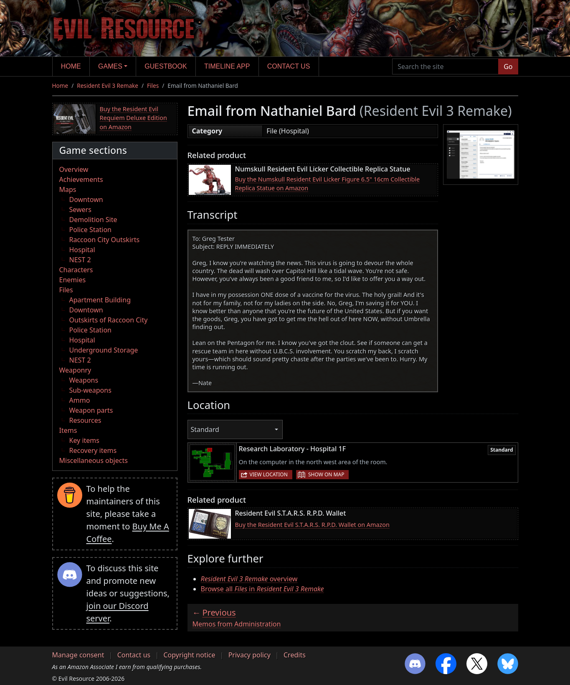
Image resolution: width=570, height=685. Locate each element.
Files (153, 85)
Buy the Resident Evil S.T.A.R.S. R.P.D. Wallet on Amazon (312, 525)
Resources (85, 420)
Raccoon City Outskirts (104, 239)
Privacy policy (249, 654)
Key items (84, 440)
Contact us (288, 66)
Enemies (72, 279)
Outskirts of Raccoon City (108, 320)
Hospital (82, 249)
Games (110, 66)
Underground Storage (103, 350)
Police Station (90, 229)
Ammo (79, 400)
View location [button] (269, 474)
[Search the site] (445, 66)
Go (508, 66)
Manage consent (78, 654)
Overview (74, 169)
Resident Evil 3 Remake (107, 85)
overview (249, 578)
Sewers (80, 209)
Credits (295, 654)
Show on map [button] (326, 474)
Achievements (81, 179)
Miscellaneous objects (93, 460)
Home (71, 66)
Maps (67, 189)
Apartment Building (100, 299)
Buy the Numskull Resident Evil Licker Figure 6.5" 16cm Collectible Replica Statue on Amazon (327, 183)
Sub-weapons (90, 390)
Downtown (86, 199)
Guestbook (165, 66)
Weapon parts (91, 410)
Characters (76, 269)
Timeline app (227, 66)
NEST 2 (80, 259)
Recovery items (93, 450)
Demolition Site (93, 219)
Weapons (84, 380)
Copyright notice (189, 654)
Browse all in (262, 588)
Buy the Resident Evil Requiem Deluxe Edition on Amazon (133, 118)
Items (68, 430)
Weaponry (75, 370)
